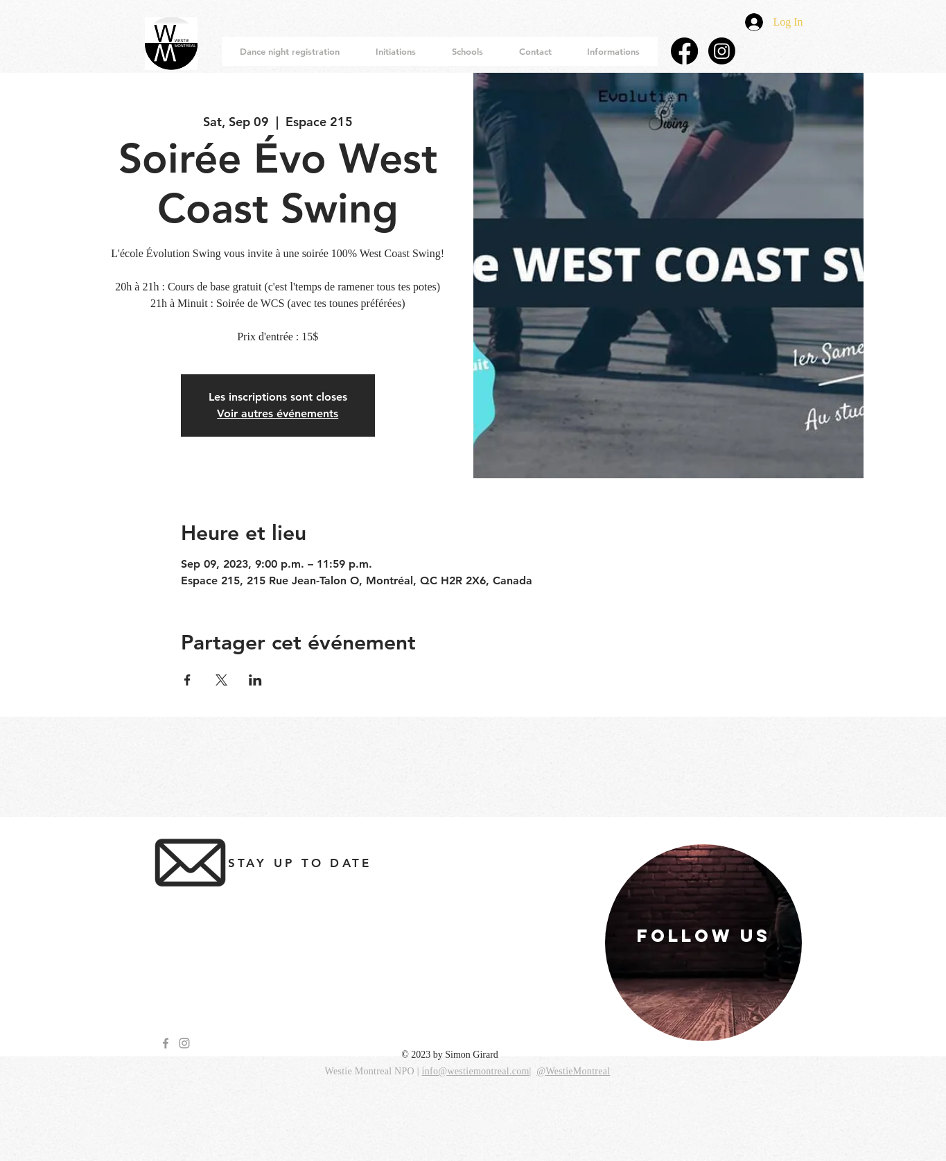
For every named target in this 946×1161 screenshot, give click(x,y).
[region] (703, 942)
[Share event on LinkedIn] (255, 680)
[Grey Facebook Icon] (166, 1043)
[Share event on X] (221, 680)
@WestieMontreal (573, 1071)
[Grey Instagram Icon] (184, 1043)
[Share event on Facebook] (187, 680)
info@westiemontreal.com (475, 1071)
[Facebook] (684, 50)
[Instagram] (721, 50)
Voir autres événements (277, 413)
